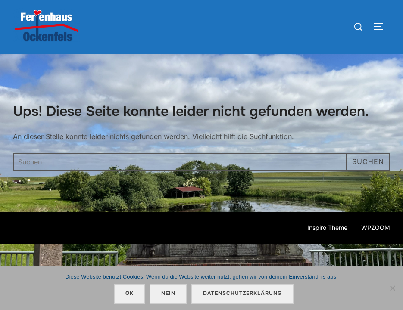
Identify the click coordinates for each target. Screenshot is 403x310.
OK (129, 293)
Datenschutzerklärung (242, 293)
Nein (168, 293)
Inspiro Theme (327, 227)
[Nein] (392, 288)
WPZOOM (375, 227)
